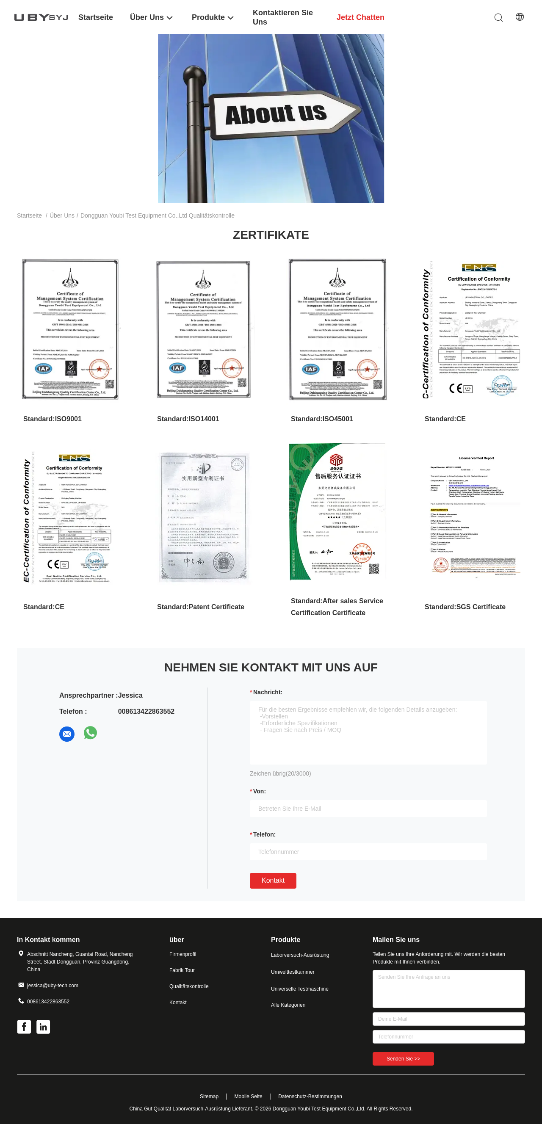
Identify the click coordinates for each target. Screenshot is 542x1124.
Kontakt (273, 880)
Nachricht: (267, 692)
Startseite (29, 215)
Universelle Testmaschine (300, 989)
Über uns (62, 215)
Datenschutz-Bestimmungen (310, 1096)
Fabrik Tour (182, 970)
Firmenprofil (182, 954)
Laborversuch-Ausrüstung (300, 955)
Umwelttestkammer (293, 972)
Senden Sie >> (403, 1059)
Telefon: (264, 834)
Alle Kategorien (288, 1005)
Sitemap (209, 1096)
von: (259, 791)
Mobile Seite (249, 1096)
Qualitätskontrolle (189, 986)
